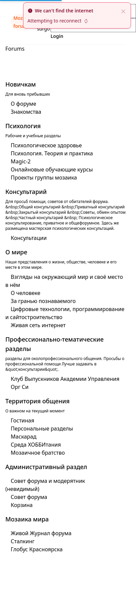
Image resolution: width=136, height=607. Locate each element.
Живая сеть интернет (38, 325)
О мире (16, 252)
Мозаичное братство (38, 452)
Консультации (29, 238)
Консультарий (26, 192)
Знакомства (26, 111)
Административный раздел (46, 467)
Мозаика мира (27, 519)
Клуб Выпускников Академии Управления (65, 379)
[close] (123, 10)
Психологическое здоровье (46, 145)
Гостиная (22, 420)
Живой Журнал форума (41, 533)
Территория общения (37, 401)
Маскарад (24, 436)
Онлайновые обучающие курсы (52, 169)
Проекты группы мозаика (44, 177)
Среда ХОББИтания (36, 444)
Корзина (21, 505)
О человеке (25, 293)
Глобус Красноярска (37, 549)
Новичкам (20, 84)
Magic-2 (20, 161)
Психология (23, 126)
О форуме (23, 103)
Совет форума (29, 497)
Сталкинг (23, 541)
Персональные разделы (42, 428)
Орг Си (19, 387)
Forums (14, 48)
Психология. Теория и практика (52, 153)
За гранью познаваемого (43, 301)
